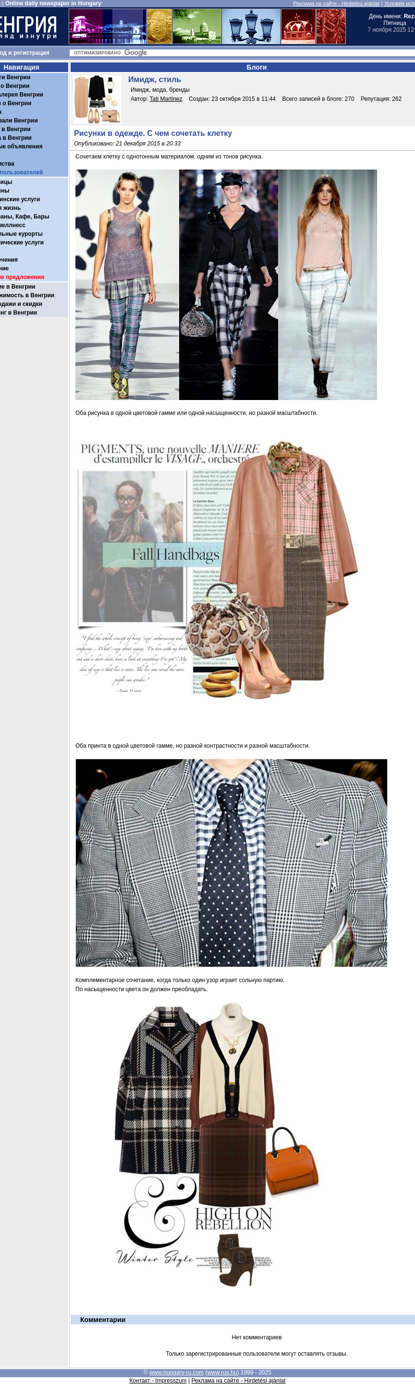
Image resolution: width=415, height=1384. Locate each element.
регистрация (31, 52)
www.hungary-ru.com (176, 1372)
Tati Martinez (166, 99)
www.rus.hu (222, 1372)
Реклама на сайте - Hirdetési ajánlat (336, 3)
